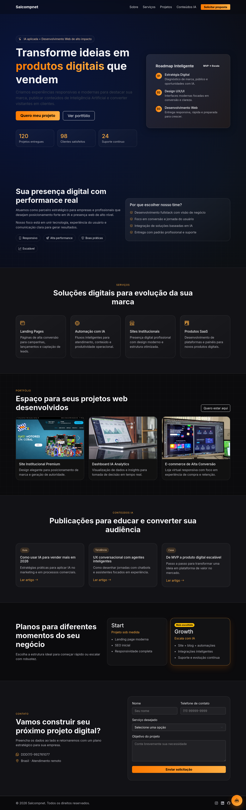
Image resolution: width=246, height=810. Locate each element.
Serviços (149, 7)
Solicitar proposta (215, 7)
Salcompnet (27, 7)
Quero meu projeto (37, 115)
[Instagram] (216, 803)
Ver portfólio (79, 115)
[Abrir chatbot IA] (236, 800)
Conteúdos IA (186, 7)
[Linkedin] (222, 803)
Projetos (166, 7)
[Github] (228, 803)
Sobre (134, 7)
